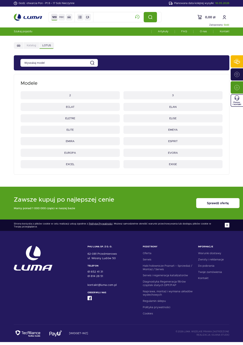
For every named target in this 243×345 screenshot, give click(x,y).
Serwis (147, 262)
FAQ (184, 32)
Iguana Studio (220, 337)
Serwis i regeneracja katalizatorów (165, 278)
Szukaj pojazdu (23, 32)
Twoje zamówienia (210, 275)
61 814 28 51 (95, 279)
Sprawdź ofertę (206, 206)
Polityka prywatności (156, 310)
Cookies (148, 316)
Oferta (147, 256)
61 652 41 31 (95, 274)
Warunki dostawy (209, 256)
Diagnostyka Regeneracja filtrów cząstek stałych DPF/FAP (164, 286)
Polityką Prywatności (101, 226)
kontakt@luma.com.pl (102, 288)
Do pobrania (206, 268)
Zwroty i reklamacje (211, 262)
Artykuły (163, 32)
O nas (203, 32)
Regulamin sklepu (154, 304)
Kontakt (224, 32)
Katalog (31, 46)
